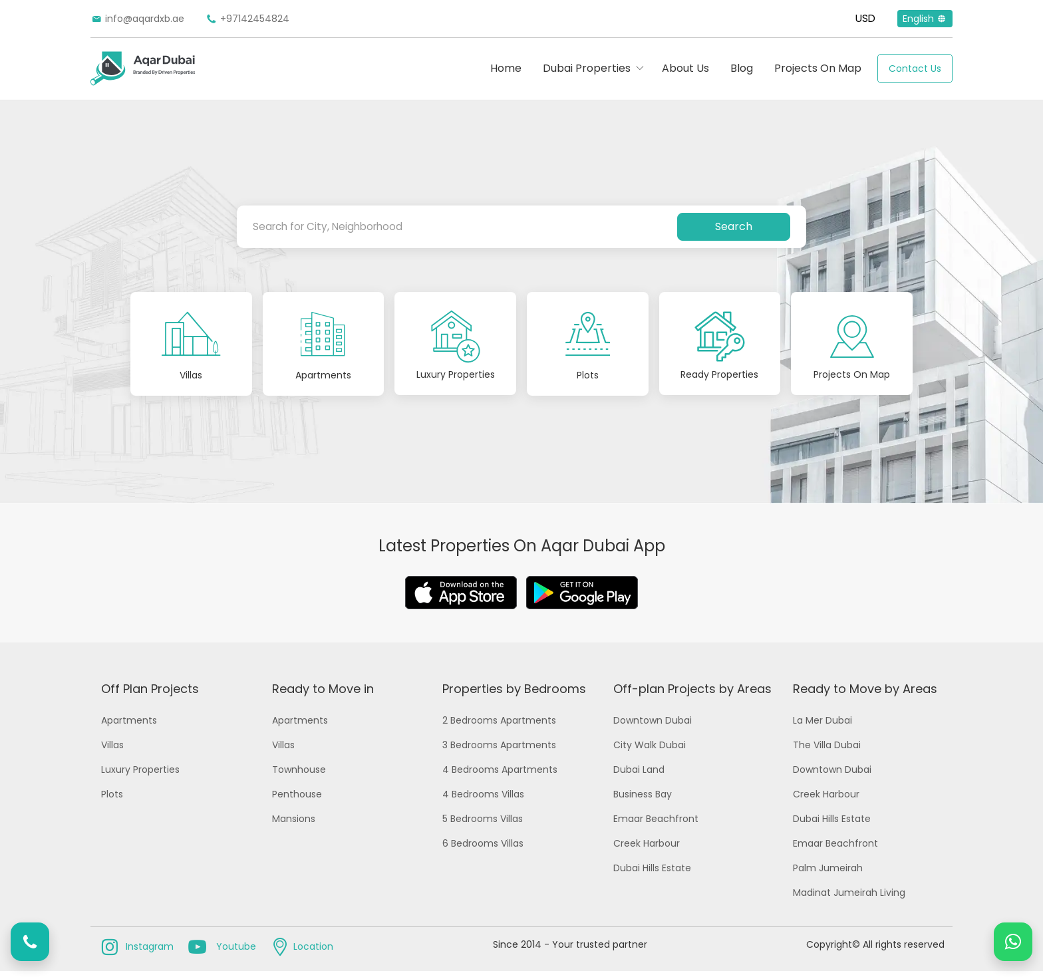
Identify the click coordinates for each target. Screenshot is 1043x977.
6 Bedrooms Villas (482, 849)
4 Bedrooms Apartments (499, 775)
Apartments (129, 726)
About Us (685, 68)
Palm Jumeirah (828, 874)
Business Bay (642, 800)
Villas (112, 751)
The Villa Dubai (827, 751)
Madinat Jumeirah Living (849, 898)
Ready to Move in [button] (323, 694)
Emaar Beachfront (655, 824)
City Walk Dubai (649, 751)
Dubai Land (639, 775)
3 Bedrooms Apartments (499, 751)
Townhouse (299, 775)
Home (506, 68)
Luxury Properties (140, 775)
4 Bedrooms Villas (483, 800)
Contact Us (915, 68)
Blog (741, 68)
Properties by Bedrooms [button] (514, 694)
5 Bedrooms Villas (482, 824)
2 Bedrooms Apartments (499, 726)
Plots (112, 800)
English (925, 18)
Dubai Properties (587, 68)
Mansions (293, 824)
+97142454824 (247, 18)
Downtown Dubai (652, 726)
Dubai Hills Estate (652, 874)
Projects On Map (817, 68)
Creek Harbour (646, 849)
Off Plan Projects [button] (150, 694)
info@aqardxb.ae (137, 18)
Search (733, 226)
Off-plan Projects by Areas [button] (692, 694)
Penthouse (297, 800)
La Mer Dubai (822, 726)
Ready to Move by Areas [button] (865, 694)
